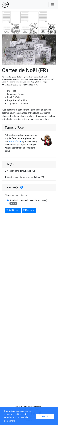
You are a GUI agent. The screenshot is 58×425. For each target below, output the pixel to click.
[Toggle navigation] (52, 4)
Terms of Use (14, 141)
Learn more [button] (9, 421)
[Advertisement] (29, 311)
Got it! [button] (45, 416)
